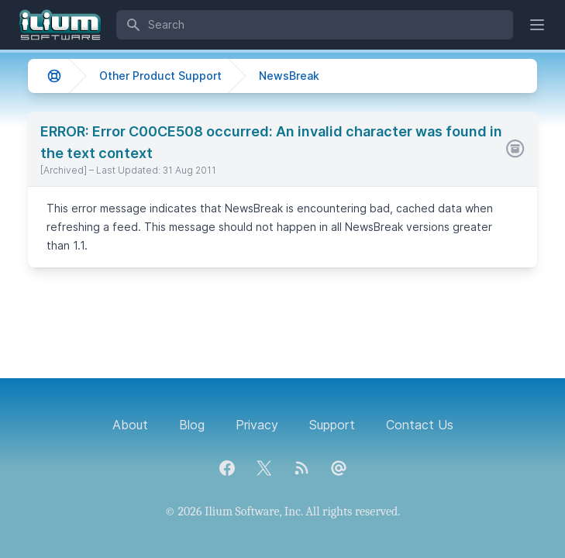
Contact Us (419, 424)
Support (332, 424)
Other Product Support (160, 75)
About (130, 424)
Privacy (257, 424)
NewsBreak (289, 75)
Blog (192, 424)
